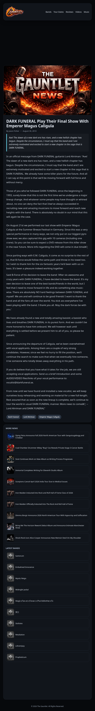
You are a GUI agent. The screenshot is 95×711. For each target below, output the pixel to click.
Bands (48, 12)
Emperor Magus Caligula (49, 417)
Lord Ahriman (29, 417)
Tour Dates (59, 12)
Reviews (69, 12)
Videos (78, 12)
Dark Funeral (13, 417)
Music (86, 12)
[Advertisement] (47, 43)
